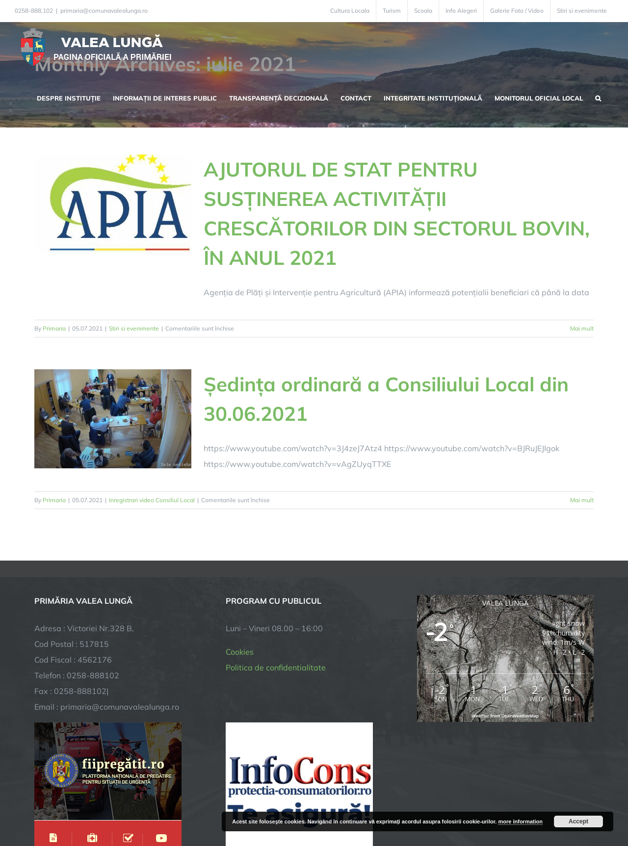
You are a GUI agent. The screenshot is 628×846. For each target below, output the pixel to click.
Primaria (54, 328)
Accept (578, 821)
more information (520, 821)
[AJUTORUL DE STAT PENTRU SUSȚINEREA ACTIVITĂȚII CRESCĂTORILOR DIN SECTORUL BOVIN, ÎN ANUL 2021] (112, 204)
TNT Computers (141, 808)
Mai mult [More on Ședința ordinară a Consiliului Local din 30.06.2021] (582, 500)
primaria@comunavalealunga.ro (104, 10)
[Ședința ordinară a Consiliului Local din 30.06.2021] (112, 418)
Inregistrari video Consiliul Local (152, 500)
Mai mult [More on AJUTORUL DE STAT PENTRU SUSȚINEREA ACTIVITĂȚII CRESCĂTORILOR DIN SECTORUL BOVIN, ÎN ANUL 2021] (582, 328)
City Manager (188, 808)
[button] (598, 97)
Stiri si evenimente (134, 328)
